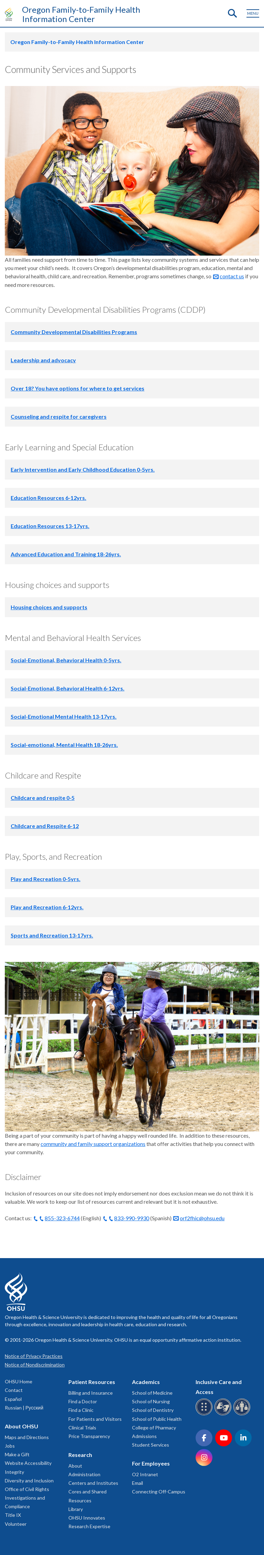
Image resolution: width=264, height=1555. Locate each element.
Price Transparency (89, 1436)
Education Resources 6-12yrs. (48, 497)
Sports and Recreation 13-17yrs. (52, 935)
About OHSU (21, 1426)
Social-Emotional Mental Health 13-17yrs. (64, 716)
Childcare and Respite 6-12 (45, 826)
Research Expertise (89, 1526)
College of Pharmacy (154, 1427)
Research (80, 1454)
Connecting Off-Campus (158, 1491)
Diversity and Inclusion (29, 1480)
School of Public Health (157, 1419)
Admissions (144, 1436)
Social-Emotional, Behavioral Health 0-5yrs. (66, 660)
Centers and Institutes (93, 1483)
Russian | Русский (24, 1408)
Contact (14, 1390)
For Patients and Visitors (95, 1419)
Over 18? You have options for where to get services (77, 388)
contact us (232, 276)
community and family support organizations (93, 1143)
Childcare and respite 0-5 (43, 797)
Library (75, 1509)
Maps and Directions (27, 1437)
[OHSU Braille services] (205, 1414)
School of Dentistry (153, 1410)
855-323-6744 (62, 1218)
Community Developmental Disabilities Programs (74, 332)
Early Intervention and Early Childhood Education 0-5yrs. (83, 469)
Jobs (10, 1446)
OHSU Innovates (86, 1518)
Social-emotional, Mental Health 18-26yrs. (64, 744)
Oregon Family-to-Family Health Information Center (81, 14)
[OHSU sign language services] (223, 1414)
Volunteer (15, 1524)
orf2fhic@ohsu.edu (202, 1218)
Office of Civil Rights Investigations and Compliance (27, 1497)
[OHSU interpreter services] (242, 1414)
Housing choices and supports (49, 607)
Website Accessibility (28, 1463)
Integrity (14, 1472)
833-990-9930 (131, 1218)
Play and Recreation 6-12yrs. (47, 907)
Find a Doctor (82, 1401)
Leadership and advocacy (43, 360)
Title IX (13, 1515)
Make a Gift (17, 1454)
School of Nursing (151, 1401)
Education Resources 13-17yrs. (50, 526)
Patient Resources (91, 1382)
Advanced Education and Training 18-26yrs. (66, 554)
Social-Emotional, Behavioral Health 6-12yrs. (67, 688)
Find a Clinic (81, 1410)
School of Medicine (152, 1393)
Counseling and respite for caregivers (59, 416)
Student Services (150, 1445)
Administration (84, 1474)
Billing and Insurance (90, 1393)
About (75, 1466)
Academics (146, 1382)
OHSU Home (18, 1381)
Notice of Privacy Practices (34, 1356)
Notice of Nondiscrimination (35, 1365)
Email (137, 1483)
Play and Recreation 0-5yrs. (45, 879)
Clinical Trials (82, 1427)
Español (13, 1399)
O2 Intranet (145, 1474)
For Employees (151, 1463)
